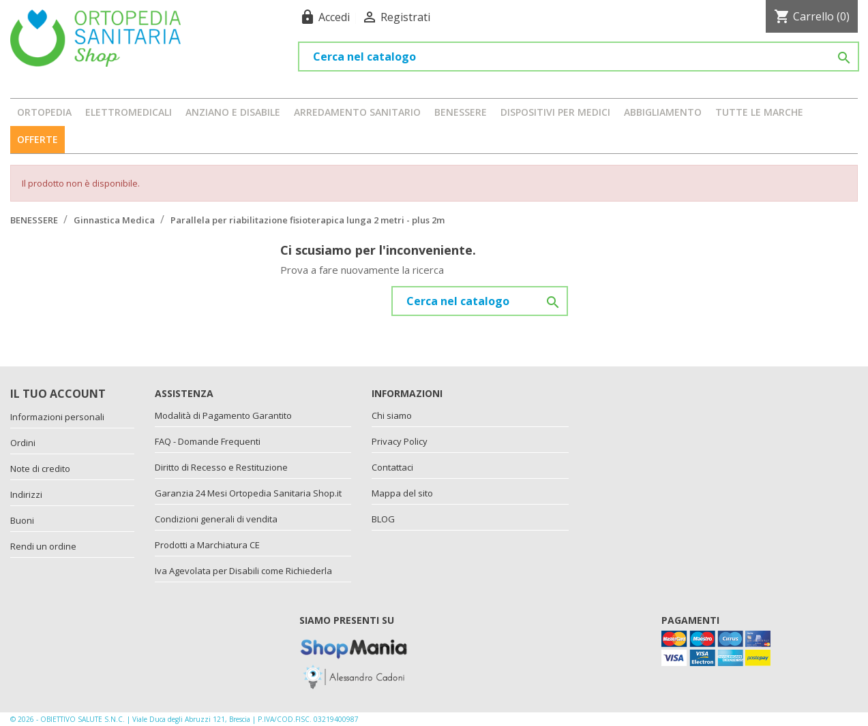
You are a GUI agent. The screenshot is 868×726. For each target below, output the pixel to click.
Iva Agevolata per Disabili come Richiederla (243, 571)
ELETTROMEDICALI (128, 112)
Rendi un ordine (43, 546)
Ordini (22, 443)
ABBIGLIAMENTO (663, 112)
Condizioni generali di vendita (216, 519)
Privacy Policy (400, 441)
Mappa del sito (402, 493)
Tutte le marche (759, 112)
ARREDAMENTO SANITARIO (357, 112)
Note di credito (40, 468)
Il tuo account (58, 393)
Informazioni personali (57, 417)
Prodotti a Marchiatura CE (207, 545)
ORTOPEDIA (44, 112)
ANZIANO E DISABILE (232, 112)
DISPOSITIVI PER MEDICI (555, 112)
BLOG (383, 519)
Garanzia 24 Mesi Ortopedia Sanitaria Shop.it (248, 493)
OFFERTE (37, 139)
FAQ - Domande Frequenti (207, 441)
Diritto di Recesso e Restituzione (221, 467)
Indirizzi (26, 494)
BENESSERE (460, 112)
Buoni (22, 520)
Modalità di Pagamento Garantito (223, 415)
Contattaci (392, 467)
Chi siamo (392, 415)
